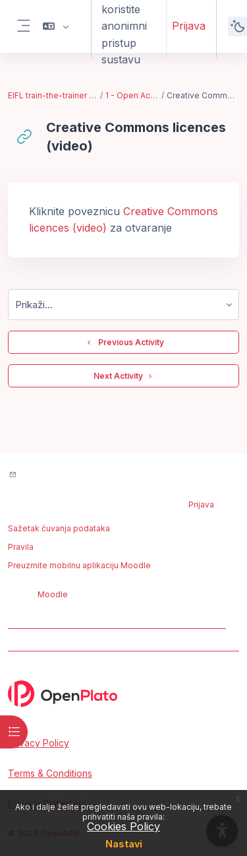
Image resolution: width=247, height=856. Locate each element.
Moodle (53, 594)
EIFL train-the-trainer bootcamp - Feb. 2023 (53, 95)
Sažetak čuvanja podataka (59, 528)
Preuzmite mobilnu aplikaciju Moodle (79, 565)
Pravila (21, 547)
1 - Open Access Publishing (132, 95)
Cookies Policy (123, 826)
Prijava (189, 25)
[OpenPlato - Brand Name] (123, 693)
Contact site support (67, 475)
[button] (56, 26)
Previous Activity (124, 342)
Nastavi (123, 843)
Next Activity (123, 376)
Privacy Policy (38, 742)
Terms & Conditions (50, 773)
